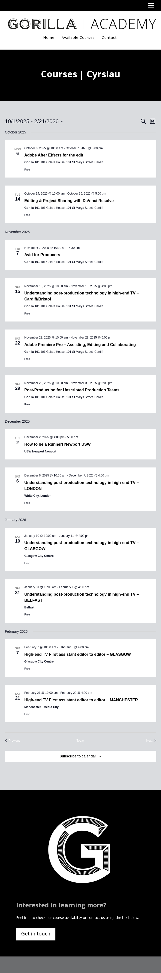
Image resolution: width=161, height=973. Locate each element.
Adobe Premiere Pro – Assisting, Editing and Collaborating (80, 344)
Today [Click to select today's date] (80, 740)
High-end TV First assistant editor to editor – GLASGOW (77, 654)
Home (48, 37)
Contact (109, 37)
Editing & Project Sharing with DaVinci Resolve (69, 200)
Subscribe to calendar (77, 756)
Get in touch (35, 933)
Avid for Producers (42, 254)
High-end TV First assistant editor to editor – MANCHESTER (81, 699)
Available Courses (78, 37)
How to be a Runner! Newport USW (57, 444)
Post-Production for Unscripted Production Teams (72, 390)
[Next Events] (151, 740)
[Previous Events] (12, 740)
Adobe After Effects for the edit (53, 155)
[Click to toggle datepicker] (34, 121)
